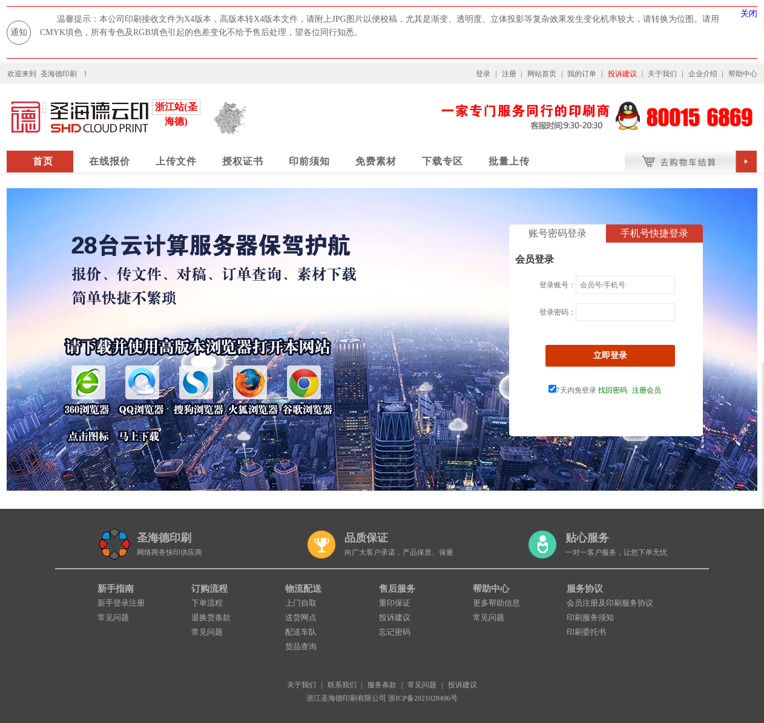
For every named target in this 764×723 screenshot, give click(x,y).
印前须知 (309, 161)
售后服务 (397, 589)
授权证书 (242, 161)
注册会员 (646, 390)
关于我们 (662, 74)
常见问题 (113, 617)
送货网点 (301, 617)
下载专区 (442, 161)
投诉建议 (622, 74)
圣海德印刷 (59, 74)
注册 (509, 74)
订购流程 (209, 589)
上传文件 (176, 161)
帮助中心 (742, 74)
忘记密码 (394, 631)
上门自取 (301, 602)
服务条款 (382, 685)
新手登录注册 (121, 602)
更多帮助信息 (496, 602)
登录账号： (557, 285)
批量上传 (509, 161)
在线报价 (109, 161)
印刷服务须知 (590, 617)
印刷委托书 (586, 631)
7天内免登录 (572, 390)
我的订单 (581, 74)
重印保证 (394, 602)
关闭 (748, 13)
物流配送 (303, 589)
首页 (43, 161)
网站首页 (541, 74)
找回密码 (612, 390)
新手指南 (115, 589)
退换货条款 (211, 617)
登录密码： (557, 312)
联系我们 (342, 685)
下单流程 (207, 602)
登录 (483, 74)
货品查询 (301, 646)
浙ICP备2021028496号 (423, 698)
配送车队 (301, 631)
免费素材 (376, 161)
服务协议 (585, 589)
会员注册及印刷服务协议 (610, 602)
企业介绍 (702, 74)
